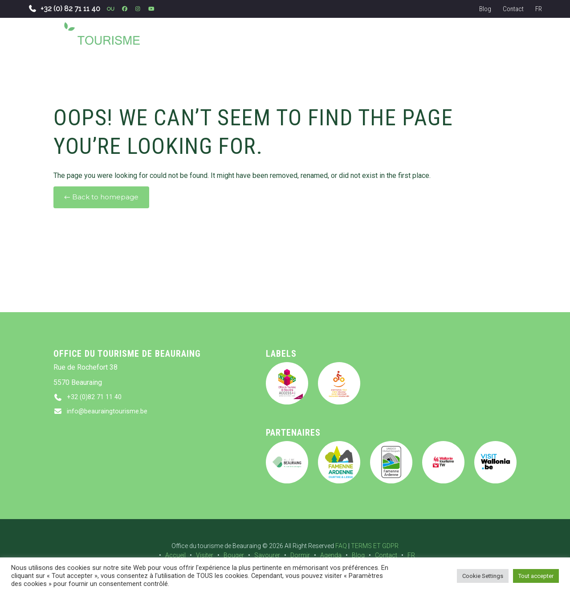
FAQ (341, 545)
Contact (513, 9)
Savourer (267, 555)
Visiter (204, 555)
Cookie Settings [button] (482, 576)
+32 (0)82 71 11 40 (96, 397)
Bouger (234, 555)
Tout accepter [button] (536, 576)
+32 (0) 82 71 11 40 (64, 8)
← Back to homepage (101, 197)
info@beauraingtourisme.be (109, 412)
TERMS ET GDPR (375, 545)
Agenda (331, 555)
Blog (485, 9)
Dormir (300, 555)
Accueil (175, 555)
